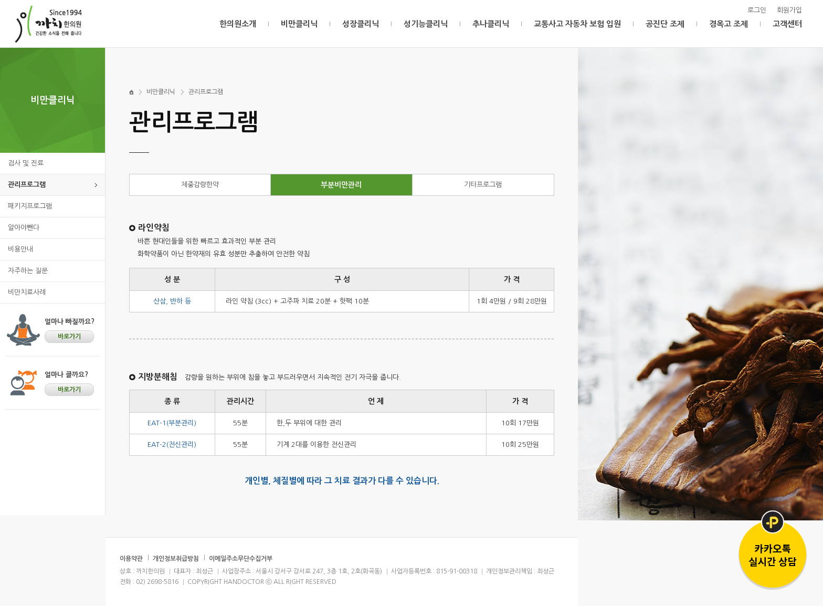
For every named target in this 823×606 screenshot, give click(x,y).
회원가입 (789, 10)
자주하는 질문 (28, 270)
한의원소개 (237, 24)
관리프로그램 (27, 184)
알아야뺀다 (23, 227)
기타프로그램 (483, 184)
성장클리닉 (360, 24)
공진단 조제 (665, 24)
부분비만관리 (341, 185)
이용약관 (131, 559)
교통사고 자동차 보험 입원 (577, 24)
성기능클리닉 (426, 24)
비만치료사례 (27, 292)
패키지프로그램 (30, 206)
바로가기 (69, 336)
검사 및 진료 (26, 163)
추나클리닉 (490, 24)
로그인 (756, 10)
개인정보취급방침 (176, 559)
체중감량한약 (200, 184)
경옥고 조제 (728, 24)
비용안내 (20, 249)
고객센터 (787, 24)
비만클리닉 (299, 24)
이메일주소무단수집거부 (240, 559)
